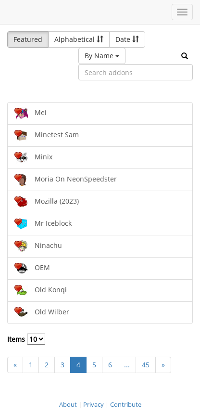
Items (26, 339)
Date (127, 39)
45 (146, 364)
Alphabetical (78, 39)
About (68, 404)
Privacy (93, 404)
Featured (27, 39)
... (127, 364)
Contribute (125, 404)
